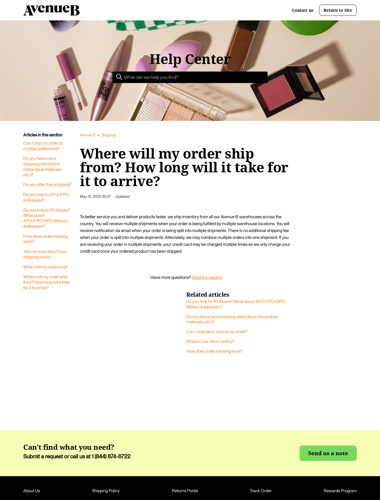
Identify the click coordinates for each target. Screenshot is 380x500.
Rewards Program (340, 490)
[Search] (190, 77)
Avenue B (87, 135)
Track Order (261, 490)
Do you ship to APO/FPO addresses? (46, 197)
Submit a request (207, 277)
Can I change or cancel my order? (216, 331)
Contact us (302, 10)
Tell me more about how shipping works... (44, 254)
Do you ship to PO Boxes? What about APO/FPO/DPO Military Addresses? (46, 218)
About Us (31, 490)
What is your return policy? (210, 341)
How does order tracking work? (45, 239)
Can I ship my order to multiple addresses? (43, 146)
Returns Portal (185, 490)
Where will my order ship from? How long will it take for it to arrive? (46, 282)
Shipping (108, 135)
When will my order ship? (45, 267)
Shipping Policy (106, 490)
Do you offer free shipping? (47, 184)
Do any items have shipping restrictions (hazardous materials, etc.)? (42, 166)
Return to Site (338, 10)
